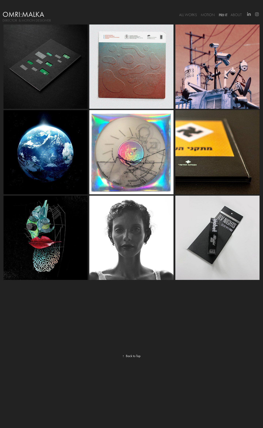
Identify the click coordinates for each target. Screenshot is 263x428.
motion (208, 15)
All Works (188, 15)
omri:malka (23, 14)
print (223, 15)
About (236, 15)
